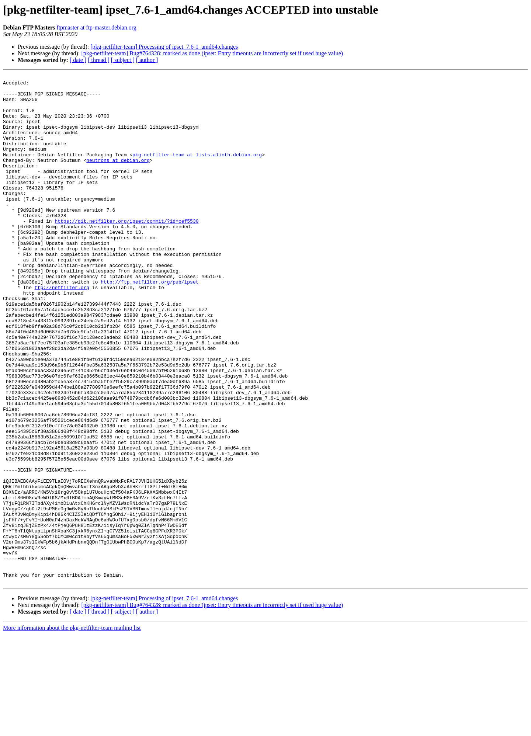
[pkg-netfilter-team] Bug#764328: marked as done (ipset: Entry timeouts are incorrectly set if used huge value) (212, 53)
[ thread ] (99, 60)
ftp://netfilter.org (62, 330)
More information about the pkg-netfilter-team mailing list (72, 729)
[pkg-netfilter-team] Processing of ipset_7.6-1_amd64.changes (164, 47)
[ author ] (147, 60)
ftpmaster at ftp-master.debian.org (96, 27)
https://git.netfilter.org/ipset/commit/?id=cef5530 (126, 250)
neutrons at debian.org (118, 177)
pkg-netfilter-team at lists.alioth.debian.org (197, 171)
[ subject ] (123, 60)
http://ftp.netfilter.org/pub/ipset (149, 323)
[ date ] (78, 60)
